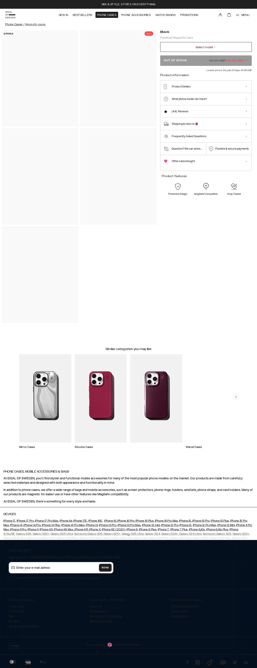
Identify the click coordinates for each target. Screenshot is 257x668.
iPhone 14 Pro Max (73, 525)
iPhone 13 (92, 525)
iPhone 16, (110, 520)
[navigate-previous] (236, 396)
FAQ (11, 616)
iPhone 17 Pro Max (46, 520)
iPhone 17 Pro (25, 520)
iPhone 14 (16, 525)
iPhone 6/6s (197, 529)
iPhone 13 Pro (107, 525)
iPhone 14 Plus (50, 525)
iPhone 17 (9, 520)
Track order (16, 606)
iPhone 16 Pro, (126, 520)
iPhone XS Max (63, 529)
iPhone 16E (95, 520)
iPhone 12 (186, 525)
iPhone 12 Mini (226, 525)
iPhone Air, (66, 520)
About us (96, 606)
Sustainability (99, 611)
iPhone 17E (80, 520)
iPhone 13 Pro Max (129, 525)
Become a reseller (101, 621)
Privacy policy (179, 611)
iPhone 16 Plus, (145, 520)
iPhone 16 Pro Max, (167, 520)
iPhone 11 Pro (18, 529)
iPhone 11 (32, 529)
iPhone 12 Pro (169, 525)
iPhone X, (95, 529)
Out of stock (206, 60)
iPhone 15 (185, 520)
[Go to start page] (10, 14)
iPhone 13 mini (151, 525)
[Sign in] (220, 14)
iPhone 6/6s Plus (217, 529)
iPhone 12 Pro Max (204, 525)
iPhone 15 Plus (220, 520)
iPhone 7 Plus (179, 529)
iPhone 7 (163, 529)
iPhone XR (81, 529)
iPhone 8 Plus (148, 529)
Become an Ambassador (106, 616)
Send (105, 568)
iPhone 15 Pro (200, 520)
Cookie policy (179, 616)
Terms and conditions (185, 606)
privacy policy (92, 578)
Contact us (16, 611)
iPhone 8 (132, 529)
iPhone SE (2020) (113, 529)
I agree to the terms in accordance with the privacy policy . (58, 578)
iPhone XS (46, 529)
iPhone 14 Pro (32, 525)
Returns (14, 621)
